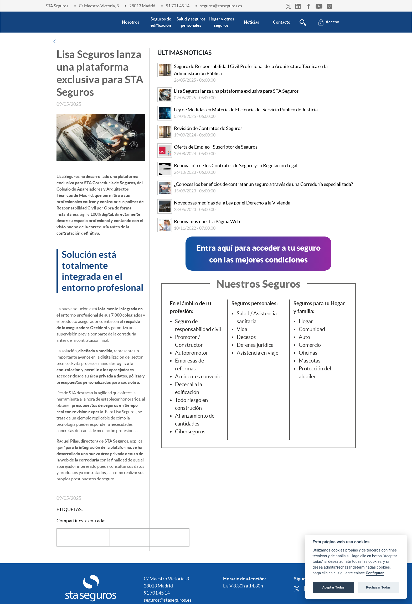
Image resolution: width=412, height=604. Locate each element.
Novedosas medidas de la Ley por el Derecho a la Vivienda (232, 203)
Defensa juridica (255, 345)
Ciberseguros (190, 431)
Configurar (375, 573)
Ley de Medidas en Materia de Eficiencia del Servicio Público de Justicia (246, 109)
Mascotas (310, 361)
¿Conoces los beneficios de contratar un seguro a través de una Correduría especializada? (263, 184)
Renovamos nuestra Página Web (207, 221)
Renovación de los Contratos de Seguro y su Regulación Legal (235, 165)
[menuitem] (130, 22)
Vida (242, 329)
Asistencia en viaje (257, 353)
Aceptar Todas (333, 587)
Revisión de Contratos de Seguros (208, 128)
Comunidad (312, 329)
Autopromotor (191, 353)
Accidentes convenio (198, 376)
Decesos (246, 337)
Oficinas (308, 353)
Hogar (306, 321)
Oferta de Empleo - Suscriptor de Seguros (216, 147)
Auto (304, 337)
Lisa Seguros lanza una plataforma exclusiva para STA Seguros (236, 91)
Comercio (310, 345)
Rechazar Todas (378, 587)
